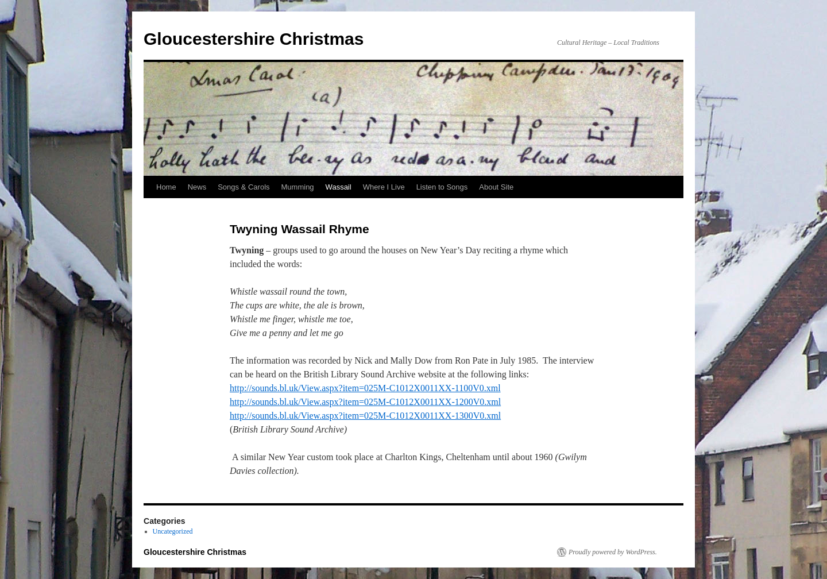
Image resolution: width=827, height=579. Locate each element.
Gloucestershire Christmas (254, 38)
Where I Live (384, 187)
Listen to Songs (442, 187)
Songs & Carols (243, 187)
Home (166, 187)
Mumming (297, 187)
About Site (496, 187)
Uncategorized (173, 531)
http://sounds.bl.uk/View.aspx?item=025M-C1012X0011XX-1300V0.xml (365, 415)
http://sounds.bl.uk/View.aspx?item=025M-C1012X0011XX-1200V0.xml (365, 402)
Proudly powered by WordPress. (613, 552)
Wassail (338, 187)
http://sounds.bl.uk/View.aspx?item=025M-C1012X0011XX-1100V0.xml (365, 388)
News (197, 187)
